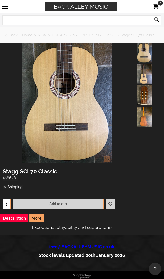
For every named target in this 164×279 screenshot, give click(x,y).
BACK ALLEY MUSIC (81, 6)
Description (14, 218)
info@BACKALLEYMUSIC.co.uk (82, 246)
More (37, 218)
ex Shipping (13, 187)
